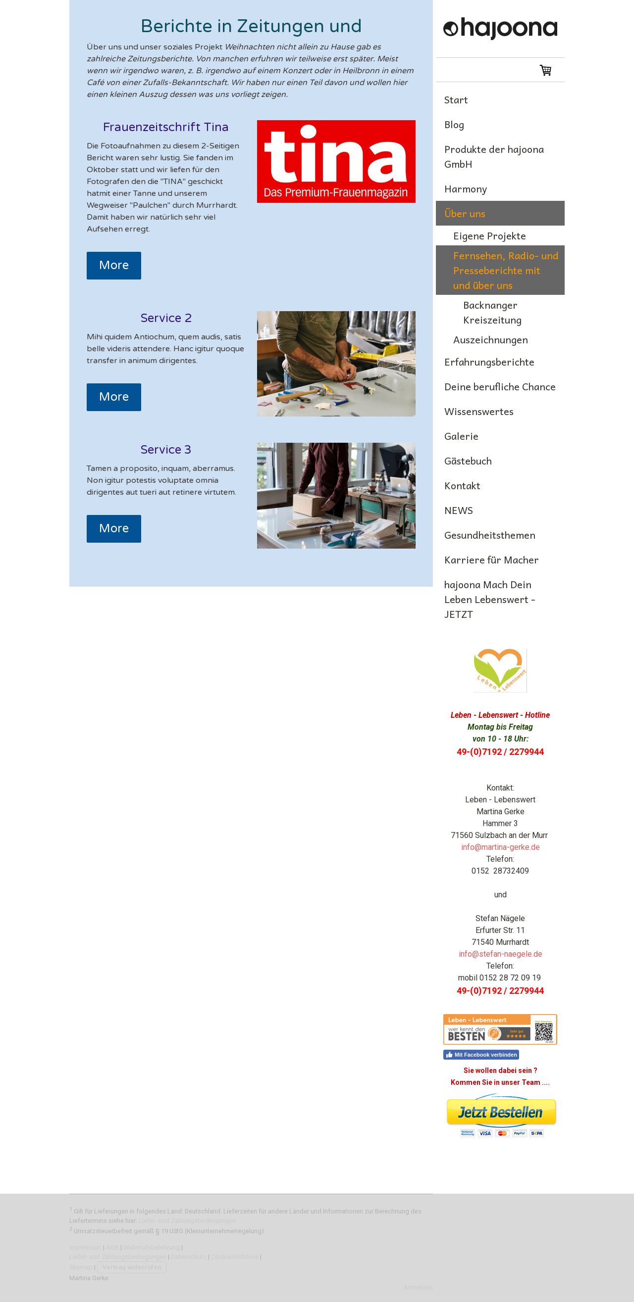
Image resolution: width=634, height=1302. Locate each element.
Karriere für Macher (491, 559)
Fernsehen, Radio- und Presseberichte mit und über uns (506, 270)
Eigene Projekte (489, 235)
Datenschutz (189, 1256)
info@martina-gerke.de (500, 847)
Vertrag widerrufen (132, 1267)
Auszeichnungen (490, 339)
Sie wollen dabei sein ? (500, 1070)
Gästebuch (468, 460)
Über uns (464, 213)
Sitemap (81, 1267)
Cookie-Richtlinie (235, 1256)
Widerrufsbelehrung (151, 1247)
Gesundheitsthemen (489, 535)
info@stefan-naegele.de (500, 954)
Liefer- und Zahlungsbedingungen (187, 1220)
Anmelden (418, 1287)
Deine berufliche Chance (500, 386)
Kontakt (462, 485)
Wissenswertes (479, 411)
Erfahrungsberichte (489, 362)
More (114, 265)
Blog (454, 124)
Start (456, 99)
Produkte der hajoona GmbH (494, 156)
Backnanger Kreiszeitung (492, 312)
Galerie (461, 436)
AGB (112, 1247)
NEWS (458, 510)
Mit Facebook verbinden (481, 1055)
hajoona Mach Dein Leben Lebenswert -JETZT (489, 599)
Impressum (85, 1247)
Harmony (465, 188)
